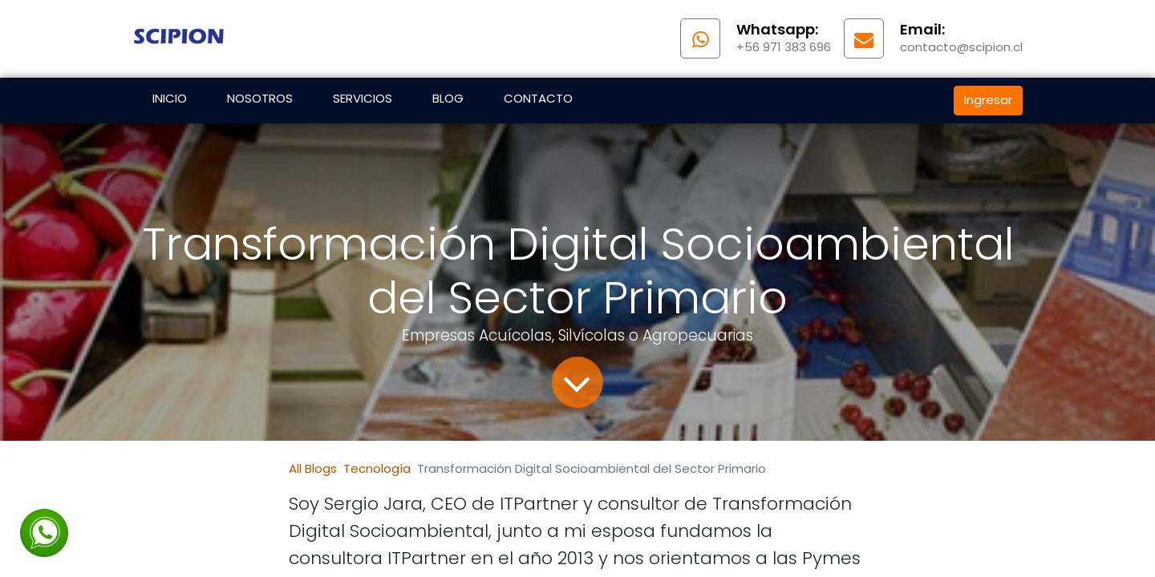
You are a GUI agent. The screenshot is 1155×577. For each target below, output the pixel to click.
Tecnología (377, 468)
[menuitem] (169, 100)
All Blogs (313, 468)
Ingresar (988, 99)
